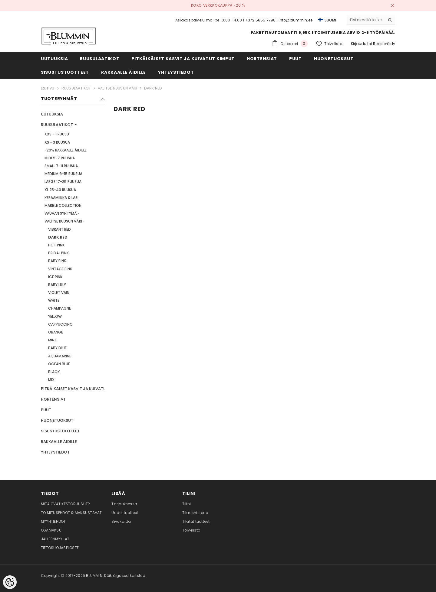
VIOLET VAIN (58, 292)
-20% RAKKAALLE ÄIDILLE (66, 150)
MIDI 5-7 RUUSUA (60, 158)
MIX (51, 379)
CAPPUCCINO (60, 324)
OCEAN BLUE (59, 363)
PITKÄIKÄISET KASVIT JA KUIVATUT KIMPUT (83, 389)
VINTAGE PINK (60, 269)
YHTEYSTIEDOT (55, 452)
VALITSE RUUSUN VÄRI (117, 88)
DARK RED (153, 88)
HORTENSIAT (53, 399)
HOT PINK (56, 245)
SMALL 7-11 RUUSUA (61, 165)
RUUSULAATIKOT (76, 88)
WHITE (53, 300)
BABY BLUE (57, 347)
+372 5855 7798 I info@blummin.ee (278, 20)
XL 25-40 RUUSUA (60, 189)
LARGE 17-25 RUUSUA (63, 181)
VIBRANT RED (59, 229)
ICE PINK (55, 276)
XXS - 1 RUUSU (57, 134)
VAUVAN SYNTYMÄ (61, 213)
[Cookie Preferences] (10, 582)
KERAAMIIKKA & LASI (61, 197)
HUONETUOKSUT (57, 420)
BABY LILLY (57, 284)
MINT (52, 340)
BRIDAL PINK (58, 252)
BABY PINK (57, 260)
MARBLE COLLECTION (63, 205)
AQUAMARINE (59, 356)
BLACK (54, 371)
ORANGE (55, 332)
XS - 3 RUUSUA (57, 142)
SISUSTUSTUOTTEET (60, 431)
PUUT (46, 410)
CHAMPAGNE (59, 308)
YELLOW (55, 316)
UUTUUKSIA (52, 114)
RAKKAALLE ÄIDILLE (59, 441)
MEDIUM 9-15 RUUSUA (63, 173)
